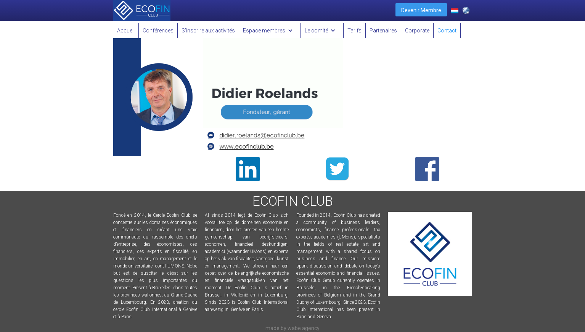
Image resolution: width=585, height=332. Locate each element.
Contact (446, 30)
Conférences (158, 30)
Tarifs (354, 30)
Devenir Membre (421, 10)
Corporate (417, 30)
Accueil (126, 30)
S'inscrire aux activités (208, 30)
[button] (270, 30)
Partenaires (383, 30)
